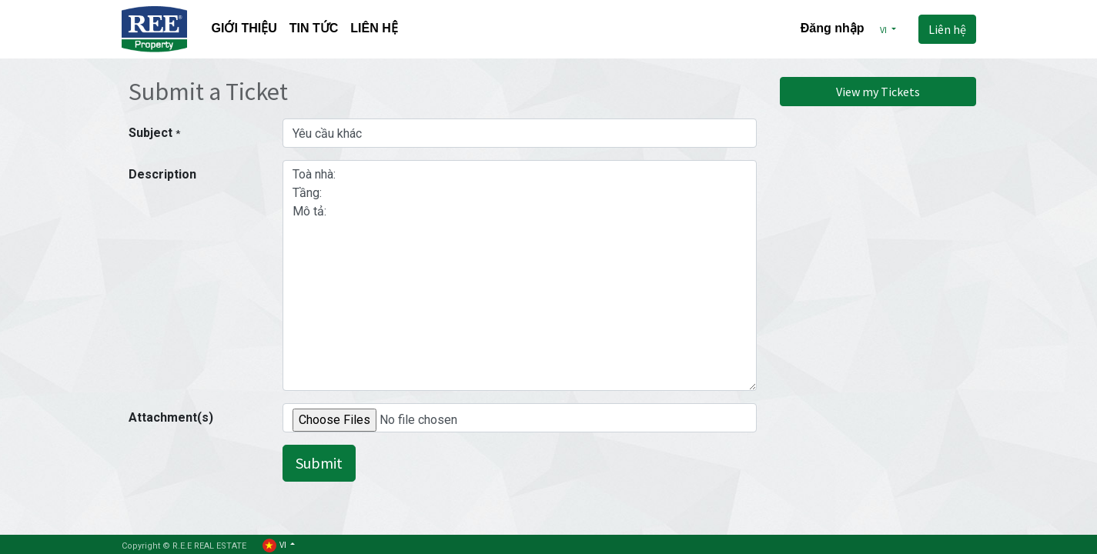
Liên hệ (947, 29)
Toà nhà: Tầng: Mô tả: (520, 275)
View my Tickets (878, 91)
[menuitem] (244, 29)
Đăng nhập (833, 28)
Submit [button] (319, 462)
